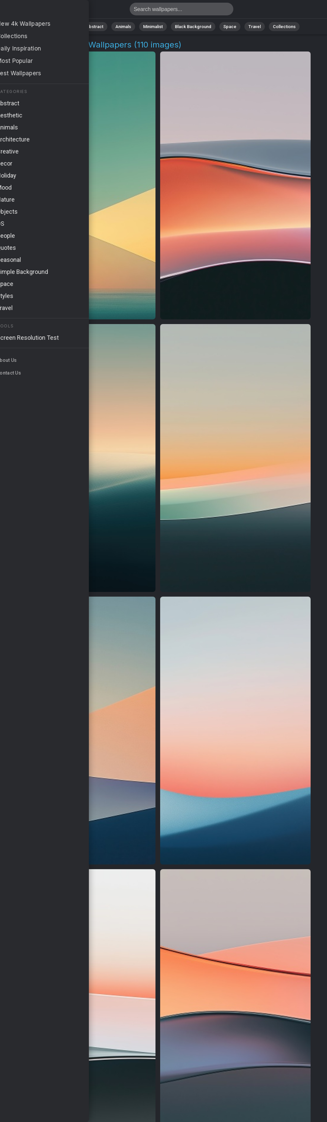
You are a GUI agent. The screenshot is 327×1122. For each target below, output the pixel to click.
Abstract (94, 26)
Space (229, 26)
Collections (284, 26)
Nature (67, 26)
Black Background (193, 26)
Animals (123, 26)
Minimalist (153, 26)
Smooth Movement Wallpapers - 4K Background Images (40, 10)
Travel (254, 26)
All (45, 26)
